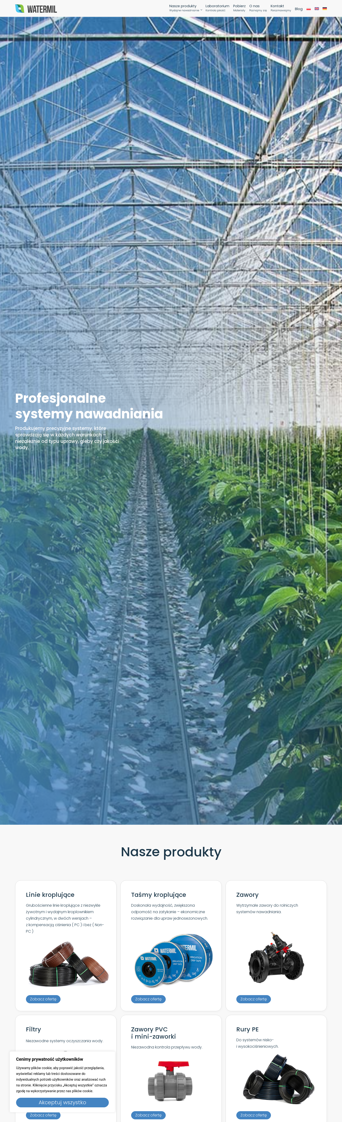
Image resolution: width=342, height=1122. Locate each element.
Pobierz (239, 8)
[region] (62, 1081)
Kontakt (281, 8)
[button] (43, 999)
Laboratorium (217, 8)
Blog (299, 9)
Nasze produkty (184, 8)
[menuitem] (308, 9)
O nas (258, 8)
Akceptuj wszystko (62, 1102)
